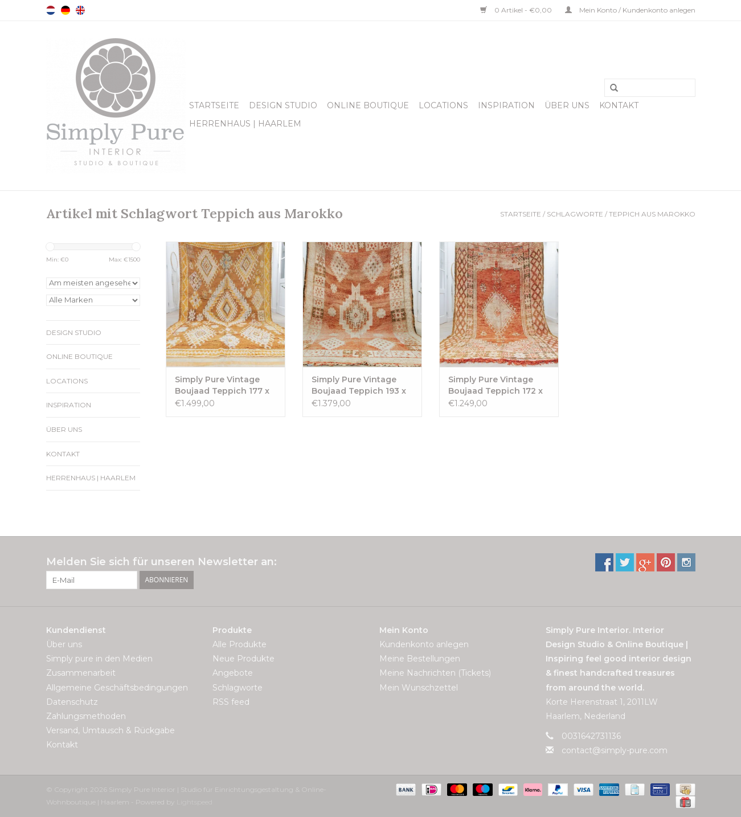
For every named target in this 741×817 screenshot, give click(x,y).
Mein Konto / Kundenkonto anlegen (630, 10)
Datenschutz (72, 702)
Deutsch (65, 10)
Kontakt (618, 105)
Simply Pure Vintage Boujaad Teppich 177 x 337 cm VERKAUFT (222, 385)
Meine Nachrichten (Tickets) (435, 673)
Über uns (567, 105)
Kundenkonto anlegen (424, 644)
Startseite (214, 105)
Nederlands (50, 10)
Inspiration (506, 105)
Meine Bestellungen (419, 658)
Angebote (232, 673)
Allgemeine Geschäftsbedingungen (117, 688)
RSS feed (230, 702)
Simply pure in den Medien (99, 658)
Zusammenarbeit (81, 673)
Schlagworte (575, 214)
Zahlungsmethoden (86, 716)
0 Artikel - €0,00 (517, 10)
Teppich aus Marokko (652, 214)
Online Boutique (368, 105)
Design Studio (283, 105)
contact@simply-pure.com (615, 750)
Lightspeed (194, 802)
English (80, 10)
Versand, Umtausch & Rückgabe (110, 730)
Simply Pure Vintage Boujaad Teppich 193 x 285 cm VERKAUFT (359, 385)
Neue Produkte (243, 658)
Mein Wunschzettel (418, 688)
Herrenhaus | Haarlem (245, 124)
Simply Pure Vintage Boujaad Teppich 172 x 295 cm (495, 385)
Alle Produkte (239, 644)
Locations (443, 105)
